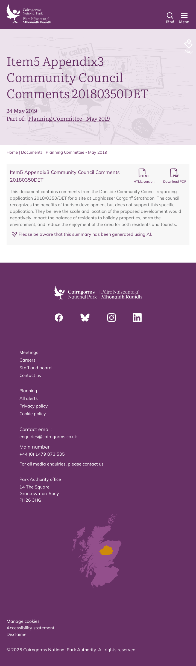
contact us (93, 464)
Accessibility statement (30, 627)
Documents (31, 152)
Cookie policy (32, 413)
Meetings (28, 352)
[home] (29, 14)
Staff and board (35, 367)
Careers (27, 360)
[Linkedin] (137, 317)
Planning (28, 390)
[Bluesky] (85, 317)
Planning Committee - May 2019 (69, 118)
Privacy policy (33, 406)
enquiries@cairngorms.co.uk (48, 436)
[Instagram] (111, 317)
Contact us (30, 375)
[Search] (170, 18)
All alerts (28, 398)
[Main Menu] (184, 18)
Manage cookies (23, 621)
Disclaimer (17, 634)
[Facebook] (58, 317)
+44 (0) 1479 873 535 (42, 454)
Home (12, 152)
